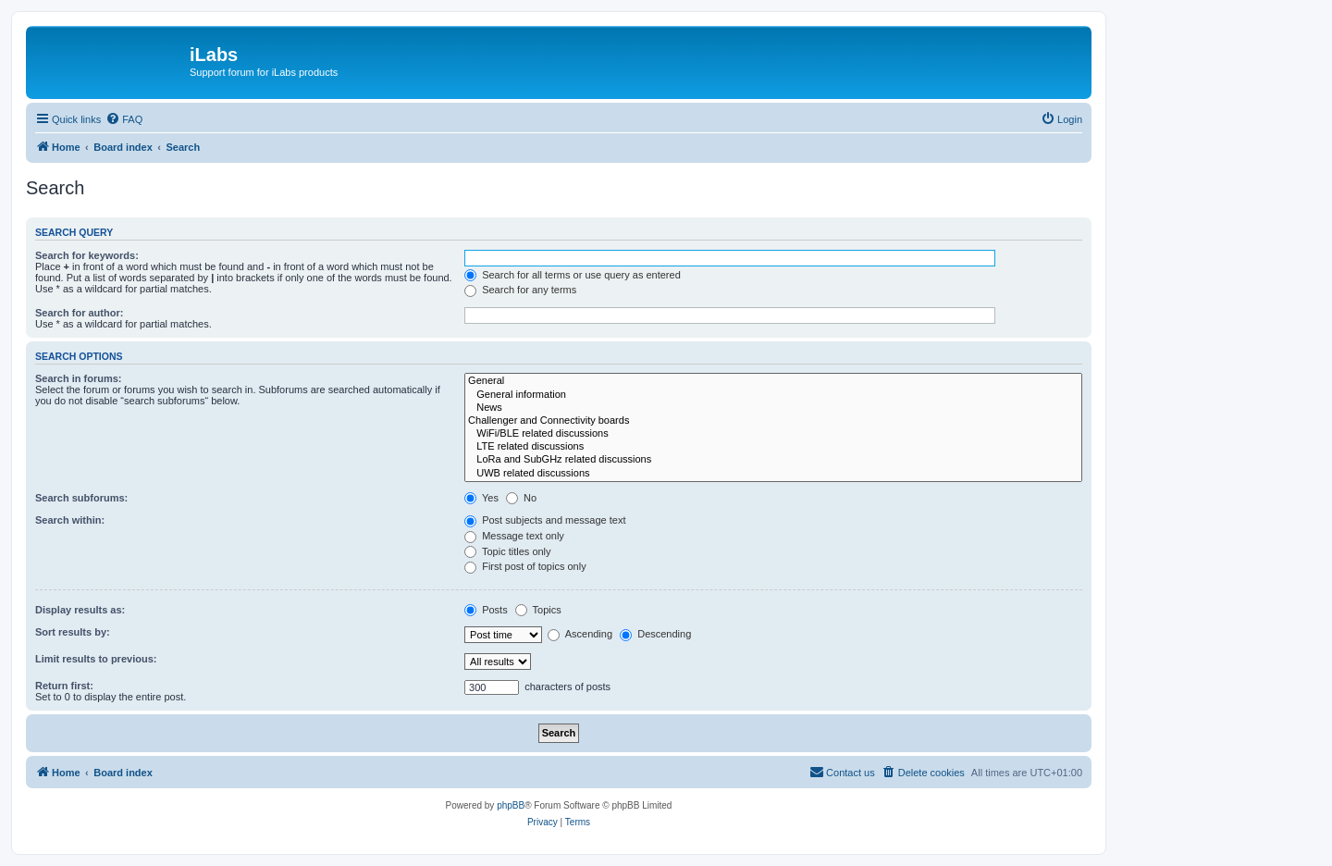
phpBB (510, 805)
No (521, 497)
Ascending (580, 633)
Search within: (70, 520)
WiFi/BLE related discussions (773, 433)
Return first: (64, 685)
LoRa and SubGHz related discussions (773, 459)
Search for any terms (520, 289)
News (773, 408)
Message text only (514, 535)
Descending (655, 633)
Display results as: (80, 609)
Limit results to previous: (95, 658)
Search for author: (79, 312)
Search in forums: (78, 378)
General (773, 381)
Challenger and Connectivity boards (773, 420)
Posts (486, 609)
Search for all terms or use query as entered (572, 274)
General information (773, 395)
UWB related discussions (773, 473)
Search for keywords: (87, 255)
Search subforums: (81, 497)
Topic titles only (507, 551)
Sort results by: (72, 631)
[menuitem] (123, 119)
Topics (538, 609)
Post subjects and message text (544, 520)
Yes (481, 497)
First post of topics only (525, 566)
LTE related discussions (773, 446)
